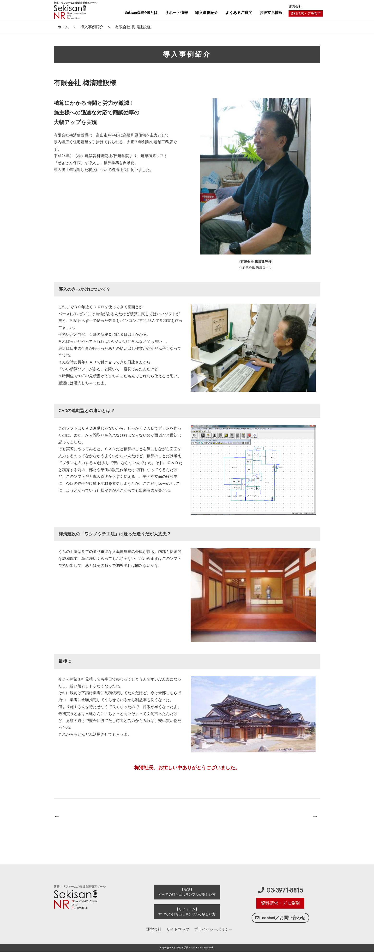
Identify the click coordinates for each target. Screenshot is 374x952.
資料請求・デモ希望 (305, 13)
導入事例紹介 (91, 27)
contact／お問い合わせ (280, 918)
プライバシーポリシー (213, 929)
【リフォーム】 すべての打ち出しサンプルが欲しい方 (187, 912)
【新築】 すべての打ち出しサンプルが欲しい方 (187, 892)
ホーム (63, 27)
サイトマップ (177, 929)
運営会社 (295, 6)
